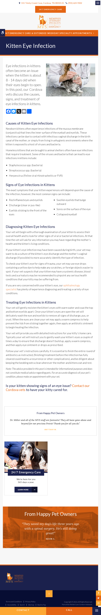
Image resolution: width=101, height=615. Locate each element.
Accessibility (11, 605)
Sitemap (31, 605)
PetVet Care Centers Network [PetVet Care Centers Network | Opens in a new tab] (81, 604)
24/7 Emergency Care (50, 9)
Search (22, 605)
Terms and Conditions (14, 602)
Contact (23, 610)
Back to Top (41, 605)
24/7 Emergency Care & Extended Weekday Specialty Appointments (48, 33)
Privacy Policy (30, 602)
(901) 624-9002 (75, 3)
